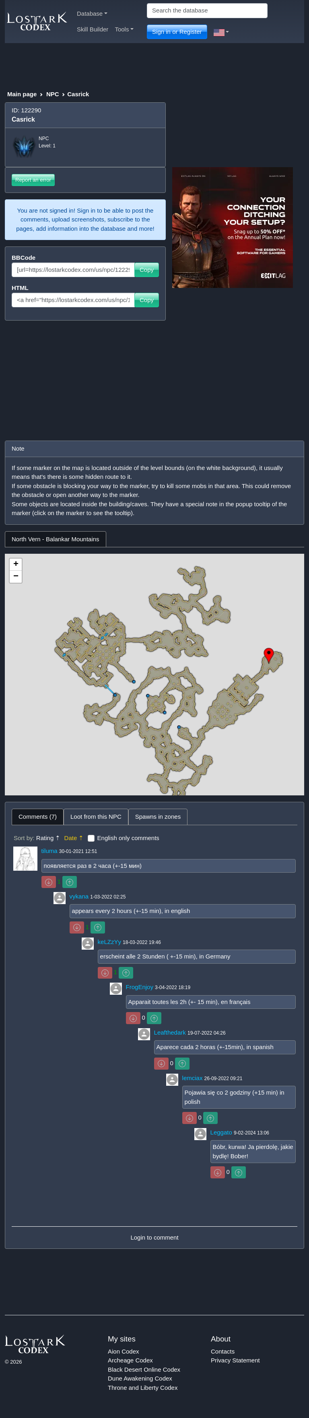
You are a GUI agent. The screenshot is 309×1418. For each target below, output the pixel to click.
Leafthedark (170, 1032)
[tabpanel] (154, 674)
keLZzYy (109, 941)
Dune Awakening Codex (140, 1378)
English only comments (128, 837)
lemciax (192, 1077)
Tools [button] (124, 29)
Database (92, 13)
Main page (22, 94)
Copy (147, 269)
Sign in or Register (177, 31)
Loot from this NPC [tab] (96, 816)
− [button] (16, 577)
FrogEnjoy (139, 986)
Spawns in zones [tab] (158, 816)
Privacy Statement (235, 1360)
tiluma (49, 850)
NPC (52, 94)
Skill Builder (92, 29)
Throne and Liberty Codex (142, 1387)
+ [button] (16, 565)
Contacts (223, 1351)
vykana (79, 896)
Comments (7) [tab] (38, 816)
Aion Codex (123, 1351)
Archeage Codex (130, 1360)
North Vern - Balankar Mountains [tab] (55, 539)
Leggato (221, 1132)
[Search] (207, 10)
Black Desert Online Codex (144, 1369)
